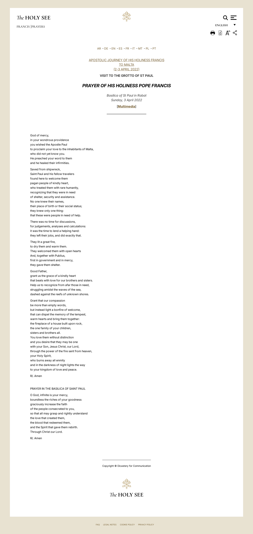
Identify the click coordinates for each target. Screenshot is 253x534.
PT (154, 48)
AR (99, 48)
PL (147, 48)
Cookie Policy (127, 524)
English (223, 26)
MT (140, 48)
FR (127, 48)
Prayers (38, 26)
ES (120, 48)
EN (113, 48)
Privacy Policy (146, 524)
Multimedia (126, 106)
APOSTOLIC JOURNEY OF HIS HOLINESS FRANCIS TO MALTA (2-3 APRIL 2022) (126, 64)
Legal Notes (109, 524)
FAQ (98, 524)
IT (133, 48)
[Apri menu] (233, 18)
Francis (23, 26)
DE (106, 48)
